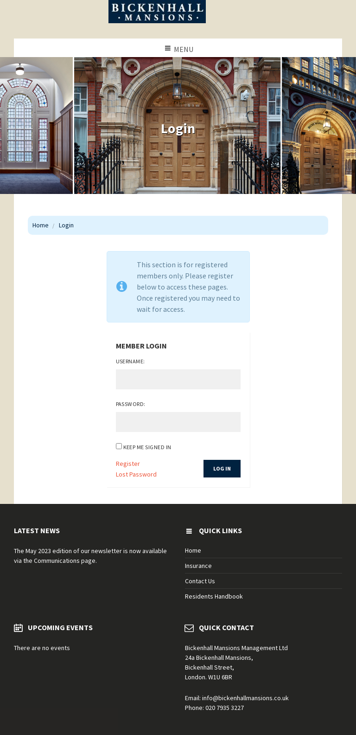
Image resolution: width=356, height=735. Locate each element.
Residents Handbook (214, 596)
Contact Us (200, 581)
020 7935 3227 (224, 707)
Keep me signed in (147, 447)
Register (128, 463)
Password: (131, 403)
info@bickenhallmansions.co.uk (245, 698)
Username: (130, 361)
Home (40, 225)
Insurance (198, 565)
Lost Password (136, 474)
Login (66, 225)
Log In (222, 468)
